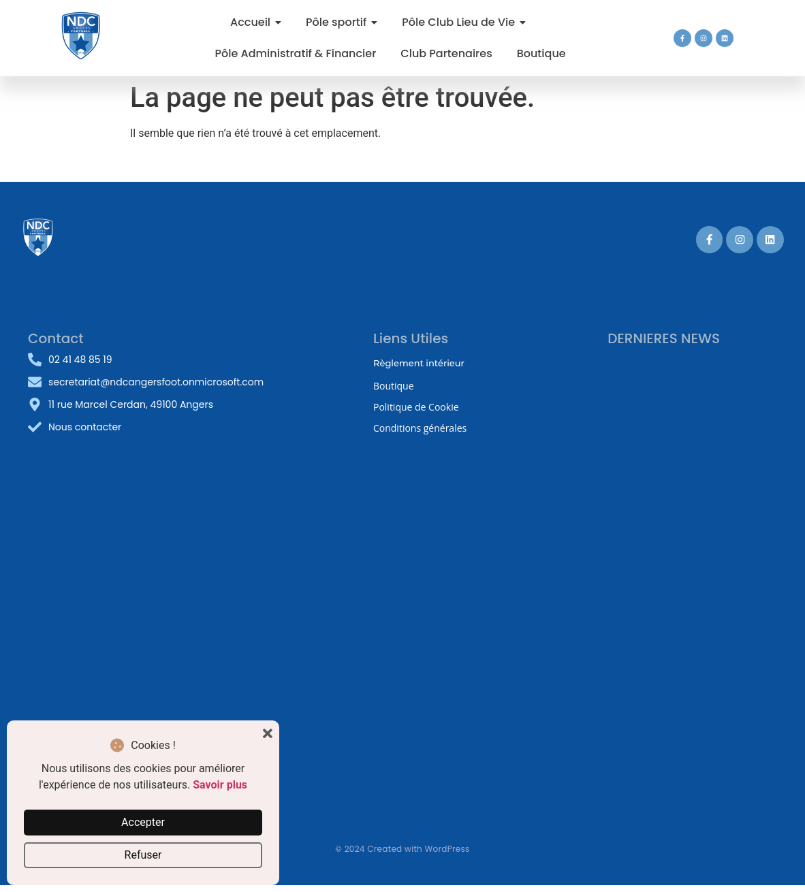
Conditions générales (420, 427)
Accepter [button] (143, 822)
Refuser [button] (143, 854)
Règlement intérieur (418, 362)
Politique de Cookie (416, 406)
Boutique (393, 385)
